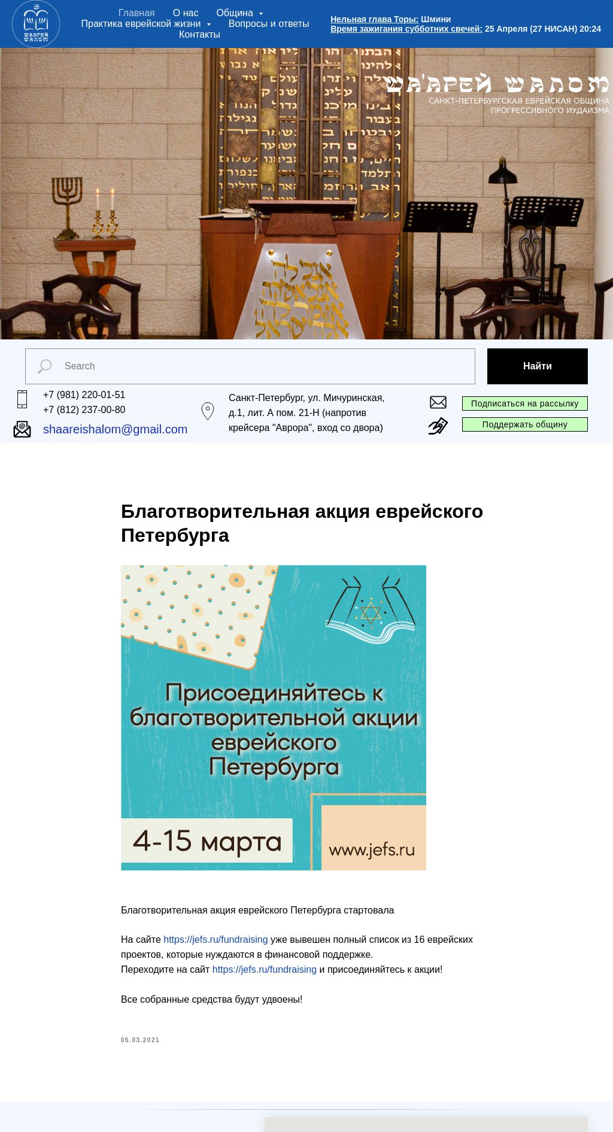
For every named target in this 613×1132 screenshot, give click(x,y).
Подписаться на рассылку (525, 403)
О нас (186, 13)
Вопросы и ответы (269, 24)
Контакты (199, 34)
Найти (537, 366)
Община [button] (236, 13)
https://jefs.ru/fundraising (215, 939)
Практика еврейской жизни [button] (142, 24)
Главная (137, 13)
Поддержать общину (525, 424)
